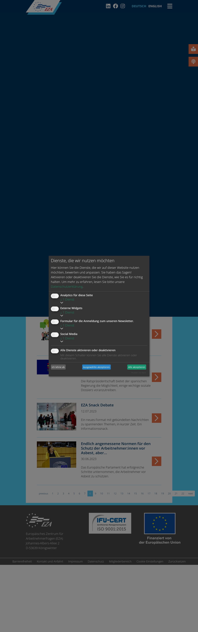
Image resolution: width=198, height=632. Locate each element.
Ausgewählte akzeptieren (96, 367)
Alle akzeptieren (136, 367)
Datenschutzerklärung (67, 286)
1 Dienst (67, 299)
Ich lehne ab (58, 367)
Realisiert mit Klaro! (138, 372)
